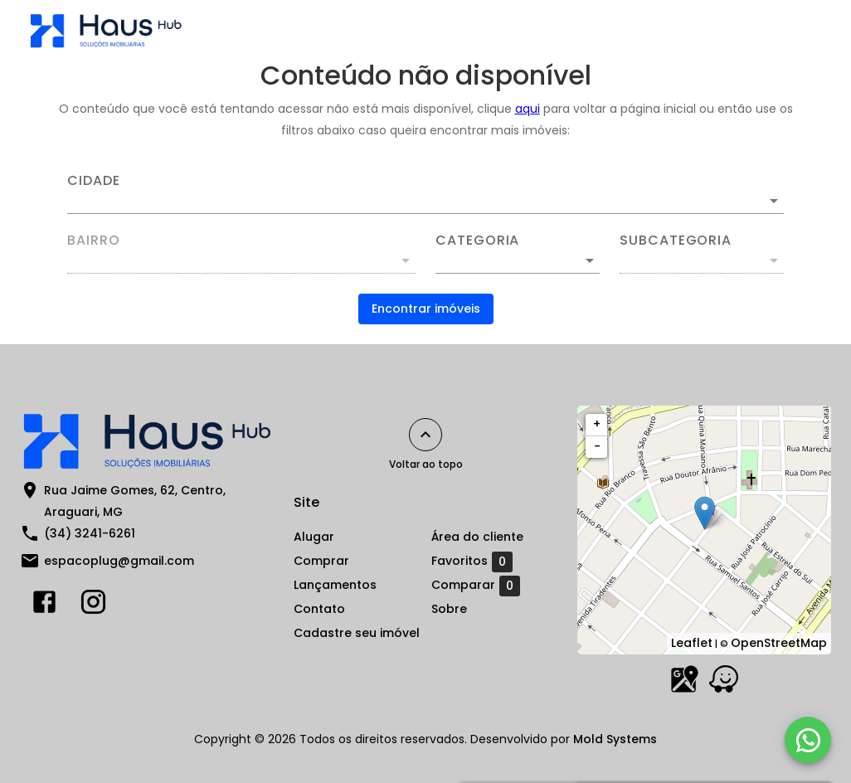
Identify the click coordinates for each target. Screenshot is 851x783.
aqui (527, 108)
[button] (517, 260)
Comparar (475, 586)
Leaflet (691, 643)
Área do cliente (477, 536)
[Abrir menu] (796, 29)
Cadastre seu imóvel (357, 633)
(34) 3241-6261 (89, 533)
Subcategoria (676, 240)
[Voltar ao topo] (425, 434)
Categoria (477, 240)
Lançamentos (335, 584)
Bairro (93, 240)
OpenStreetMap (779, 643)
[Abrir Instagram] (93, 605)
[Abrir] (773, 200)
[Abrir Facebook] (44, 605)
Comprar (321, 560)
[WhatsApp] (808, 740)
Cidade (93, 180)
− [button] (597, 446)
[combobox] (425, 194)
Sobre (449, 609)
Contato (319, 609)
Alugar (314, 536)
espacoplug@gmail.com (119, 560)
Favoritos (472, 561)
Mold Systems (615, 739)
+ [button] (597, 424)
